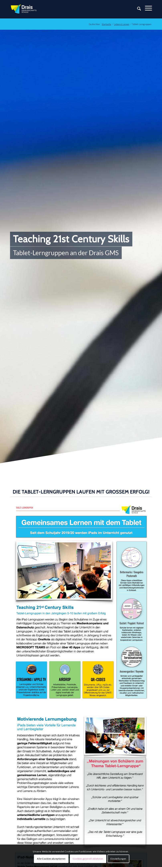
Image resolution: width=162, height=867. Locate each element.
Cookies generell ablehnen (88, 858)
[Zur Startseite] (24, 9)
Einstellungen (118, 858)
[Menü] (146, 8)
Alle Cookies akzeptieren (51, 858)
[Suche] (137, 9)
